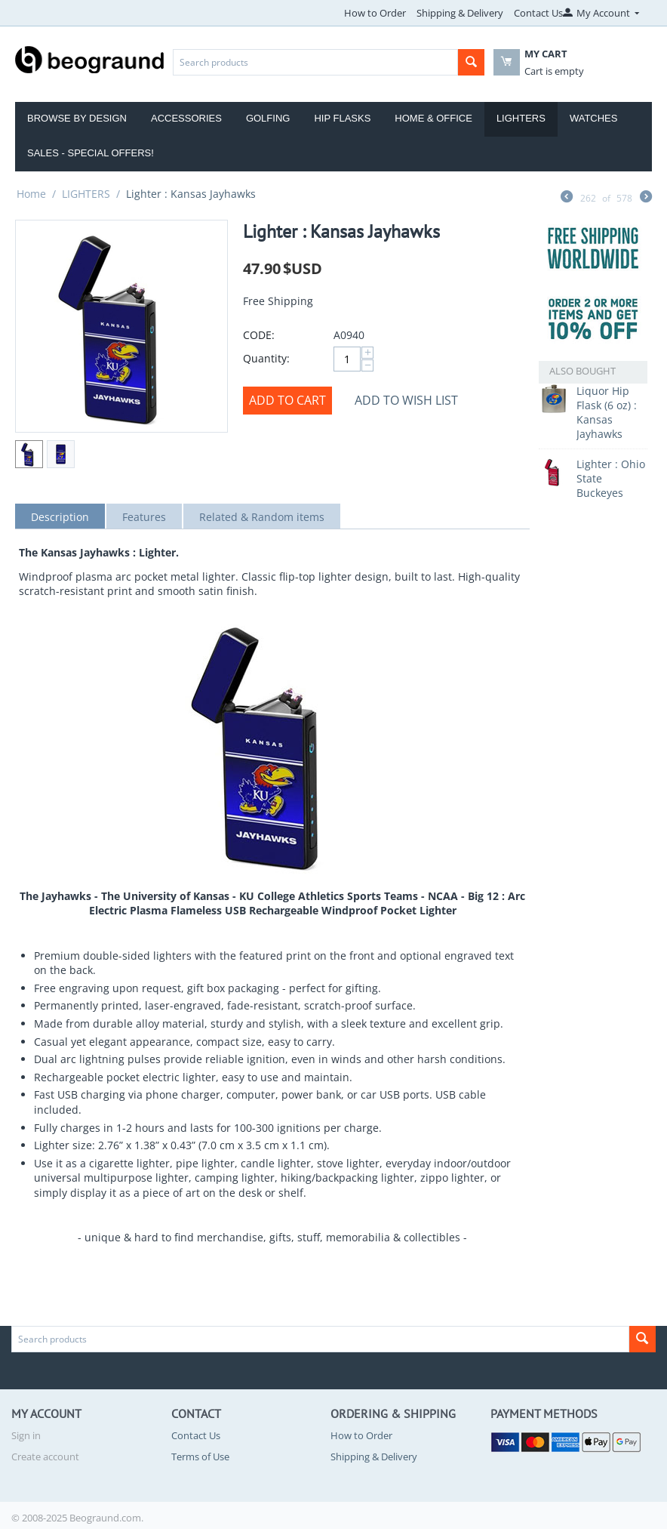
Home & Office (433, 118)
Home (31, 194)
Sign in (26, 1435)
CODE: (259, 335)
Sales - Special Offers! (90, 153)
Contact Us (538, 13)
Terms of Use (200, 1456)
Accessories (186, 118)
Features (144, 517)
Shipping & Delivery (459, 13)
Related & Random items (261, 517)
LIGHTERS (86, 194)
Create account (45, 1456)
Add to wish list (406, 400)
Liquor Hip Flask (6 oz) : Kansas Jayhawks (606, 412)
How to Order (375, 13)
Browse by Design (77, 118)
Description (60, 517)
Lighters (521, 118)
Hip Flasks (342, 118)
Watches (594, 118)
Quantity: (266, 358)
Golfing (268, 118)
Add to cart (287, 400)
